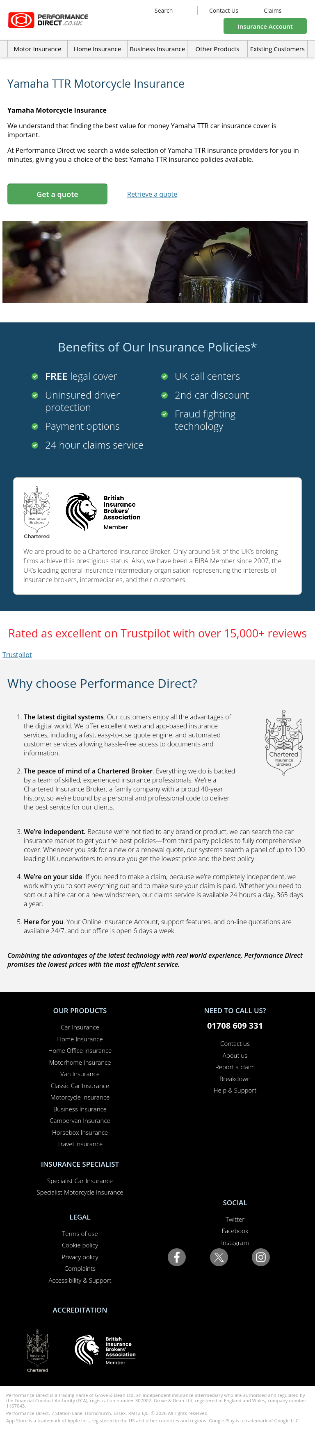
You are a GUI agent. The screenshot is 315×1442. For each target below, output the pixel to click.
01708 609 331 (235, 1025)
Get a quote (57, 194)
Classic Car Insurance (80, 1086)
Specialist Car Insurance (80, 1181)
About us (235, 1055)
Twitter (235, 1219)
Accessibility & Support (80, 1280)
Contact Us (223, 10)
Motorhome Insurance (80, 1062)
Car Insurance (80, 1027)
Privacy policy (80, 1257)
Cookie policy (80, 1245)
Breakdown (235, 1079)
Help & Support (235, 1090)
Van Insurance (80, 1074)
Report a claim (235, 1067)
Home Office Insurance (80, 1050)
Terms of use (80, 1233)
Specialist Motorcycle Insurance (80, 1192)
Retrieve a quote (152, 194)
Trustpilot (17, 654)
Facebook (235, 1231)
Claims (272, 10)
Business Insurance (157, 49)
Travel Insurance (80, 1144)
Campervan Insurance (80, 1120)
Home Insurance (80, 1039)
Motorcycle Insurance (80, 1097)
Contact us (235, 1043)
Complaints (80, 1268)
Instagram (235, 1242)
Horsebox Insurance (80, 1132)
